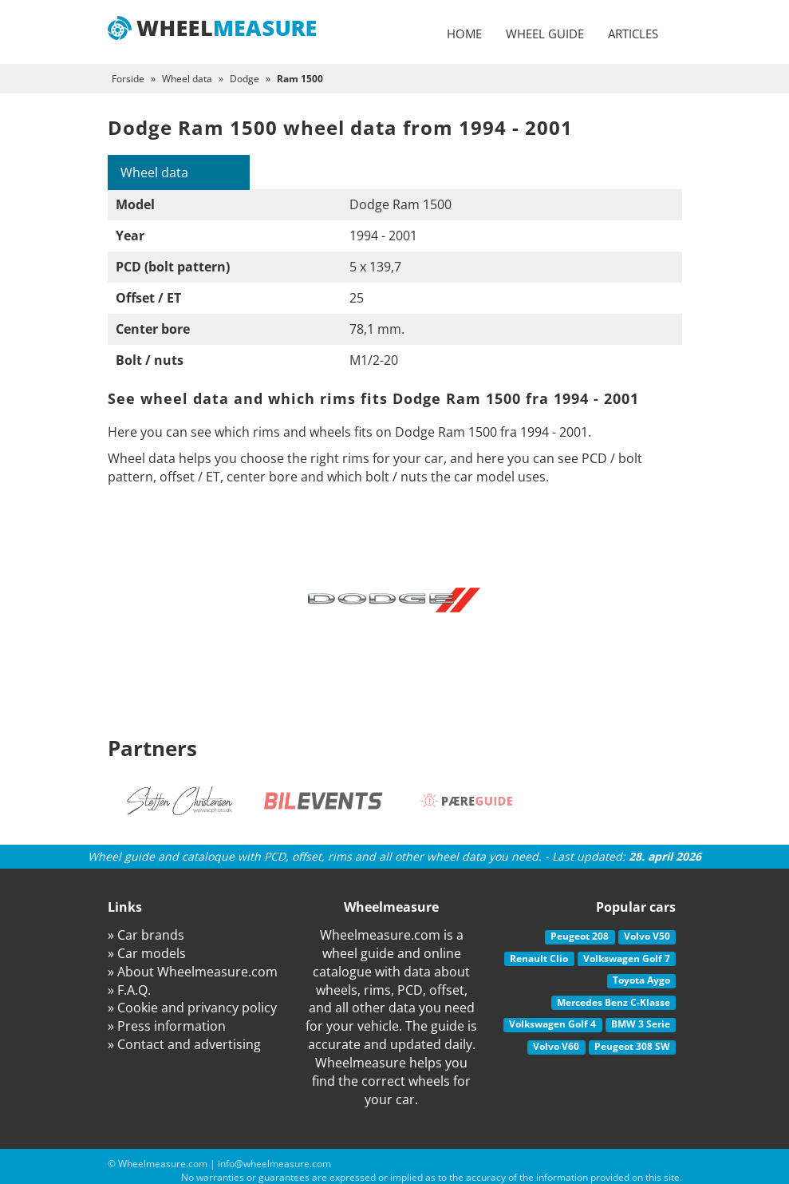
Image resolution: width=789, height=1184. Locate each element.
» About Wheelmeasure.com (193, 971)
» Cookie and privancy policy (192, 1007)
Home (464, 34)
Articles (633, 34)
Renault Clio (539, 958)
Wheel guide (545, 34)
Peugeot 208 (579, 936)
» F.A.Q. (129, 990)
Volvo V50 (647, 936)
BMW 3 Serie (640, 1024)
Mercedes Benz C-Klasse (613, 1002)
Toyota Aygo (641, 980)
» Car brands (146, 935)
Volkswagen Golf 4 (552, 1024)
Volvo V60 (556, 1046)
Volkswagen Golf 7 (626, 958)
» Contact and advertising (184, 1044)
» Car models (147, 953)
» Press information (167, 1026)
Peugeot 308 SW (632, 1046)
